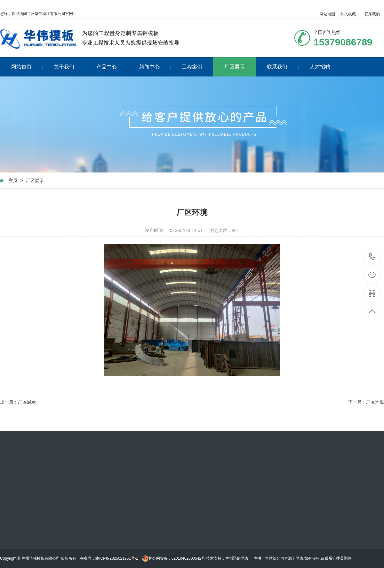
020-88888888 (372, 257)
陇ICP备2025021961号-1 (116, 558)
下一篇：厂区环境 (366, 401)
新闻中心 (155, 66)
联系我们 (372, 14)
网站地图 (327, 14)
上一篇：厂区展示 (18, 401)
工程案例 (197, 66)
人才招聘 (320, 66)
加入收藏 (348, 14)
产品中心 (112, 66)
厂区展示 (234, 66)
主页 (13, 180)
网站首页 (27, 66)
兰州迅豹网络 (236, 558)
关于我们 (69, 66)
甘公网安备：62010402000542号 (173, 558)
